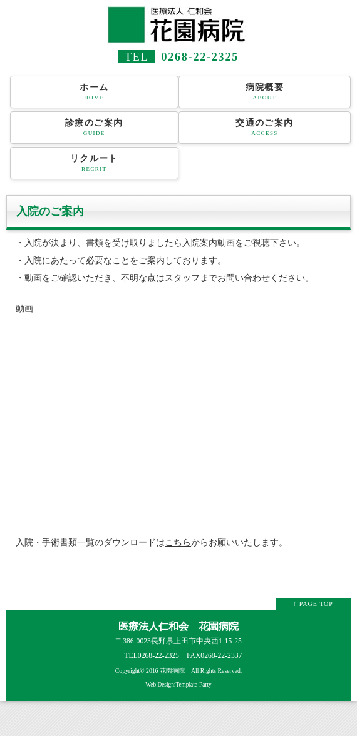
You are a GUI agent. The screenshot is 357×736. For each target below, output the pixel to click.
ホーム (94, 92)
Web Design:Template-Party (178, 685)
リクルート (94, 163)
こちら (178, 542)
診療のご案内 (94, 127)
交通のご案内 (264, 127)
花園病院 (172, 670)
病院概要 (264, 92)
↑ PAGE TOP (313, 603)
